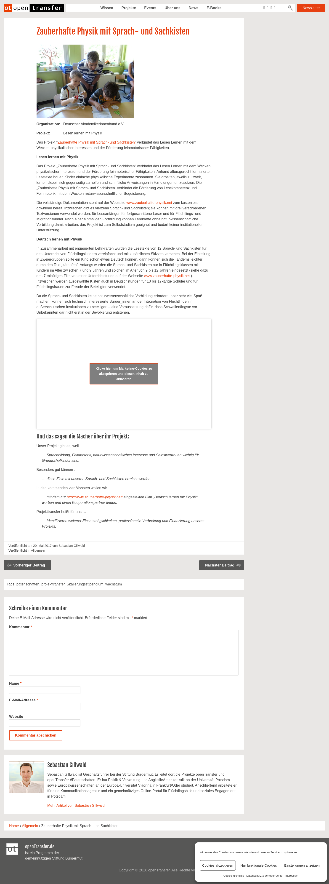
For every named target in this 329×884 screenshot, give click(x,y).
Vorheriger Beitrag (29, 565)
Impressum (291, 875)
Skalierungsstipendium (84, 584)
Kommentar (20, 627)
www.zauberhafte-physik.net (149, 203)
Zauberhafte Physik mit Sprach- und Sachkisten (96, 142)
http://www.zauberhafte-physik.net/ (95, 497)
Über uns (172, 8)
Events (150, 8)
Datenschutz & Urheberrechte (264, 875)
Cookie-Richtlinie (233, 875)
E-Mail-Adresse (23, 700)
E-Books (214, 8)
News (193, 8)
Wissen (106, 8)
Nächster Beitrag (219, 565)
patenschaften (28, 584)
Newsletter (311, 8)
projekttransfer (52, 584)
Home (14, 826)
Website (16, 716)
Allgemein (38, 550)
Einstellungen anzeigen (302, 865)
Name (15, 683)
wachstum (113, 584)
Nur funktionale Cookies (259, 865)
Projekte (129, 8)
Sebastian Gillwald (71, 545)
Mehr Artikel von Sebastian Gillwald (76, 805)
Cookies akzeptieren (217, 865)
